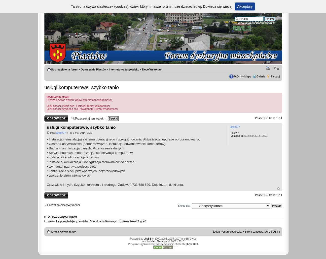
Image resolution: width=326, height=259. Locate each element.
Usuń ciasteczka (232, 231)
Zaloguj (275, 76)
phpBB (147, 238)
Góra (278, 188)
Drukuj (268, 68)
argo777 (61, 132)
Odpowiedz (56, 118)
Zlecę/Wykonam (152, 69)
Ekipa (216, 231)
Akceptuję (245, 6)
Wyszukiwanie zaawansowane (256, 22)
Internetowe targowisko (124, 69)
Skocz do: (184, 205)
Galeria (260, 76)
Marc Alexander (159, 241)
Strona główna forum (64, 69)
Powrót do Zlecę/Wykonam (63, 204)
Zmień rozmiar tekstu (276, 68)
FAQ (236, 76)
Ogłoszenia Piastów (93, 69)
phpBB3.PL (192, 244)
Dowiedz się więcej (217, 6)
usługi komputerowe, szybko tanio (81, 87)
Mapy (247, 76)
